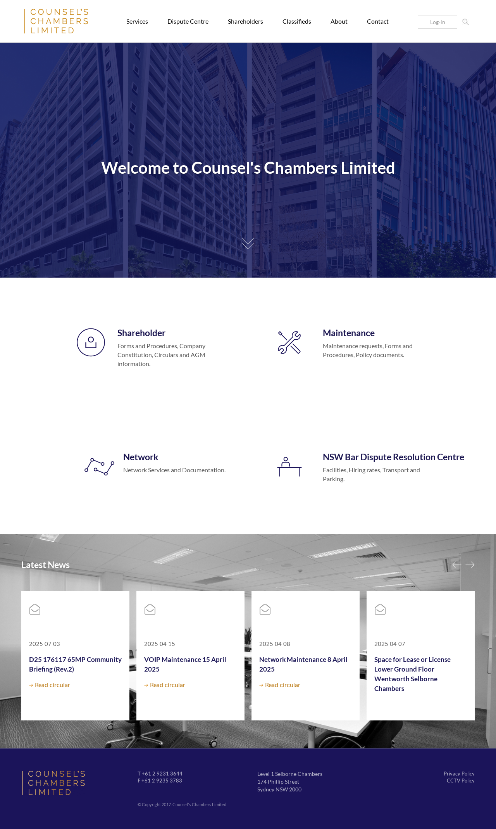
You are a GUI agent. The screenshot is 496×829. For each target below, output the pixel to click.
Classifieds (296, 21)
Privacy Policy (459, 773)
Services (137, 21)
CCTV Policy (461, 780)
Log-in (437, 22)
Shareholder (141, 332)
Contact (378, 21)
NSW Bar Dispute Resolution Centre (393, 456)
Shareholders (245, 21)
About (339, 21)
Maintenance (349, 332)
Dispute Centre (187, 21)
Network (140, 456)
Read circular (52, 685)
